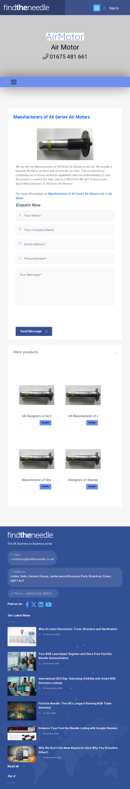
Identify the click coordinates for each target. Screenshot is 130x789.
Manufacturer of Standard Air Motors (48, 480)
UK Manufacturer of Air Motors (90, 416)
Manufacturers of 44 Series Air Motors (73, 194)
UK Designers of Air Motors (41, 416)
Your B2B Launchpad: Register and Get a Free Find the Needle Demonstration (75, 656)
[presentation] (43, 315)
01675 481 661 (65, 56)
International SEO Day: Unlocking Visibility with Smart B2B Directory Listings (76, 681)
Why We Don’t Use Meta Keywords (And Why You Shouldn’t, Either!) (78, 750)
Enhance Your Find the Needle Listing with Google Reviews (78, 728)
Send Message (34, 331)
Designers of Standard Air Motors (91, 480)
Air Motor (65, 47)
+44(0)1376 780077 (38, 593)
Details (45, 422)
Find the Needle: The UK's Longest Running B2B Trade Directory (75, 705)
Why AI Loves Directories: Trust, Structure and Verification (77, 629)
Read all (16, 766)
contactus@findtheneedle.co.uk (32, 559)
